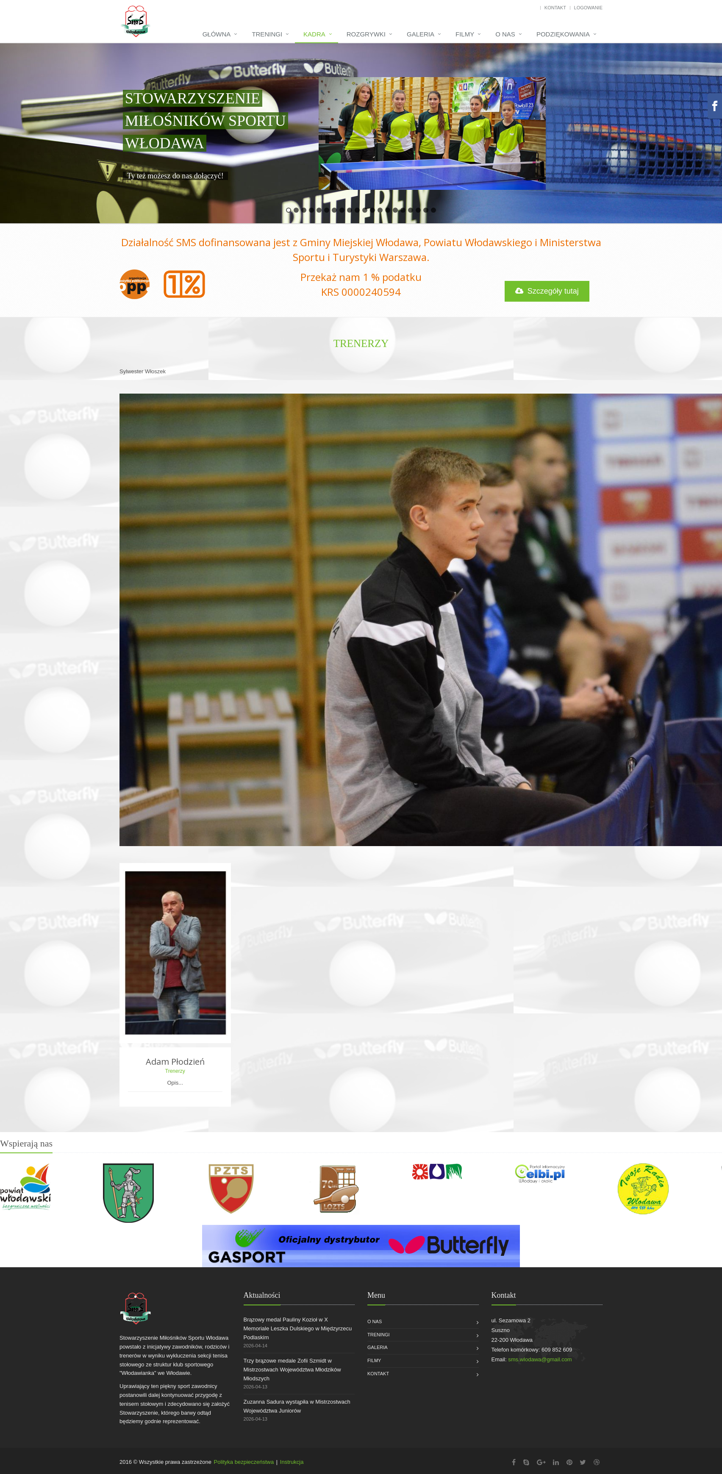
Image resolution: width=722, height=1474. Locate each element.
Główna (217, 34)
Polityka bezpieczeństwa (244, 1462)
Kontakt (555, 7)
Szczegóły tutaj (547, 291)
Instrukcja (292, 1462)
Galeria (420, 34)
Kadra (314, 34)
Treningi (267, 34)
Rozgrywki (366, 34)
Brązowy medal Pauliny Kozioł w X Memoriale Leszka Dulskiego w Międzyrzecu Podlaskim (298, 1328)
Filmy (464, 34)
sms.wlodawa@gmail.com (540, 1359)
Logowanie (588, 7)
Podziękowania (563, 34)
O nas (505, 34)
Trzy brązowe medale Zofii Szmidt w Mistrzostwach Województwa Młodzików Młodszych (292, 1369)
